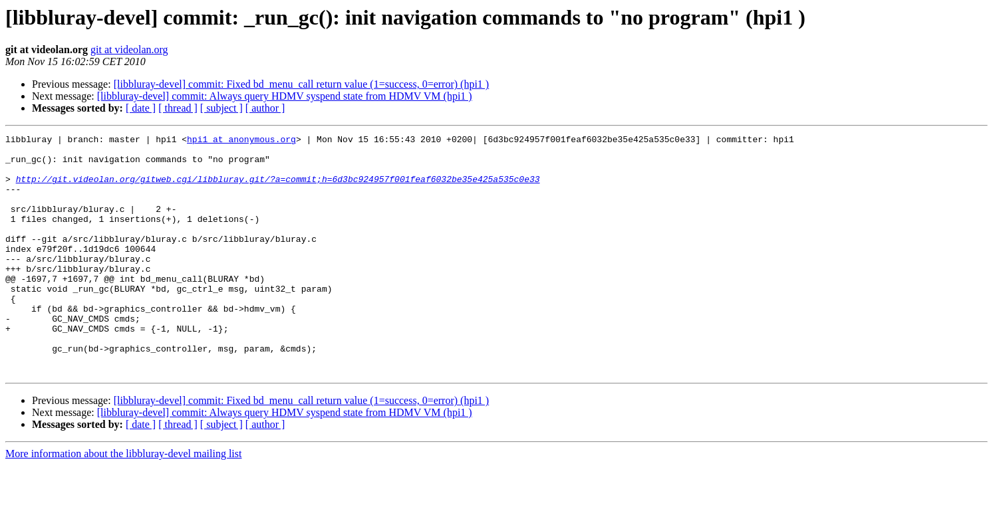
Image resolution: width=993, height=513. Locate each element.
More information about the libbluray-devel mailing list (123, 501)
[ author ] (265, 108)
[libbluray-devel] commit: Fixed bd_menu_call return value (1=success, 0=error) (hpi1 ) (302, 84)
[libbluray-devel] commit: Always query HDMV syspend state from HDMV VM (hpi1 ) (284, 96)
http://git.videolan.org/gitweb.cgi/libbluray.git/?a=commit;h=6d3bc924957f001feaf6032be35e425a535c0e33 (278, 189)
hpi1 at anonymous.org (241, 141)
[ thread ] (178, 108)
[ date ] (141, 108)
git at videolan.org (129, 49)
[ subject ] (221, 108)
